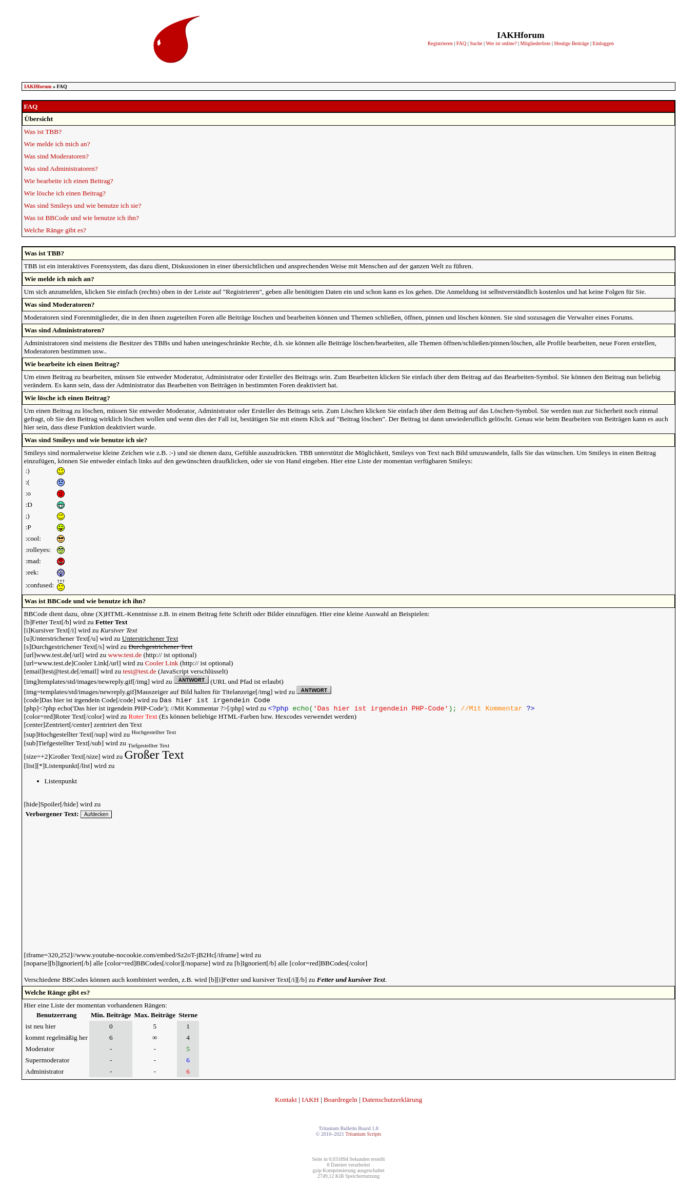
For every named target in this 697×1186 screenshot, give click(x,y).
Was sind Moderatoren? (56, 156)
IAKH (310, 1101)
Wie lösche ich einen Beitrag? (65, 193)
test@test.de (139, 671)
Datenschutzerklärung (392, 1101)
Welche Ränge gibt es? (55, 230)
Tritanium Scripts (363, 1136)
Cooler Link (161, 663)
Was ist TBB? (43, 131)
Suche (476, 43)
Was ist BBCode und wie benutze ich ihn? (81, 218)
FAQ (461, 43)
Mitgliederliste (536, 43)
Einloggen (603, 43)
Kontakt (286, 1101)
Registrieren (440, 43)
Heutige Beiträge (571, 43)
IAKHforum (37, 86)
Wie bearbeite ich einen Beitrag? (68, 181)
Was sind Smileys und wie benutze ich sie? (83, 205)
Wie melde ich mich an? (57, 144)
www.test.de (125, 655)
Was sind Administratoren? (61, 168)
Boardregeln (340, 1101)
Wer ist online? (501, 43)
